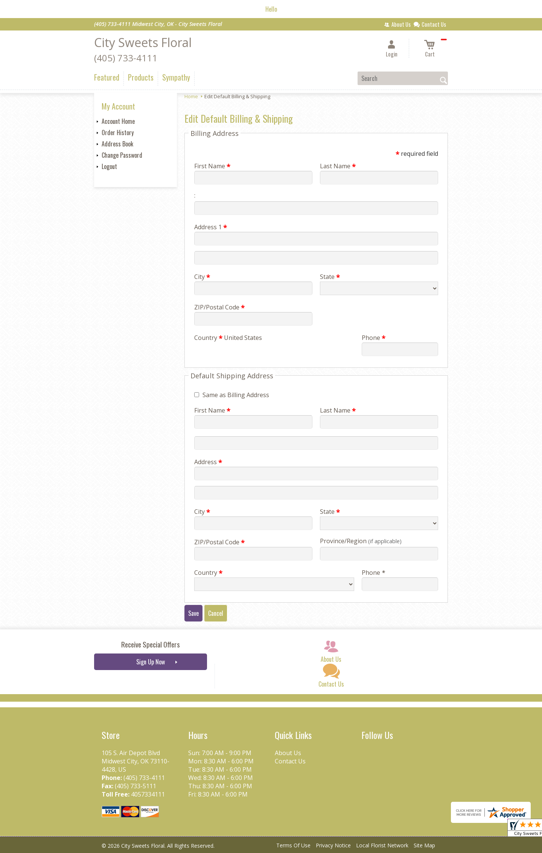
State (330, 277)
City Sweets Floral (143, 42)
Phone (373, 338)
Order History (118, 132)
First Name (212, 166)
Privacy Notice (333, 845)
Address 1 (210, 227)
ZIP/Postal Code (219, 307)
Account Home (118, 121)
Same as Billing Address (235, 395)
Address (208, 462)
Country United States (228, 338)
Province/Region (361, 541)
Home (191, 96)
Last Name (338, 166)
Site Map (424, 845)
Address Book (117, 143)
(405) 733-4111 (125, 58)
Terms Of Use (293, 845)
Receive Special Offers (150, 644)
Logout (109, 166)
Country (208, 572)
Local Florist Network (382, 845)
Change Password (122, 155)
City (202, 277)
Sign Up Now (150, 661)
